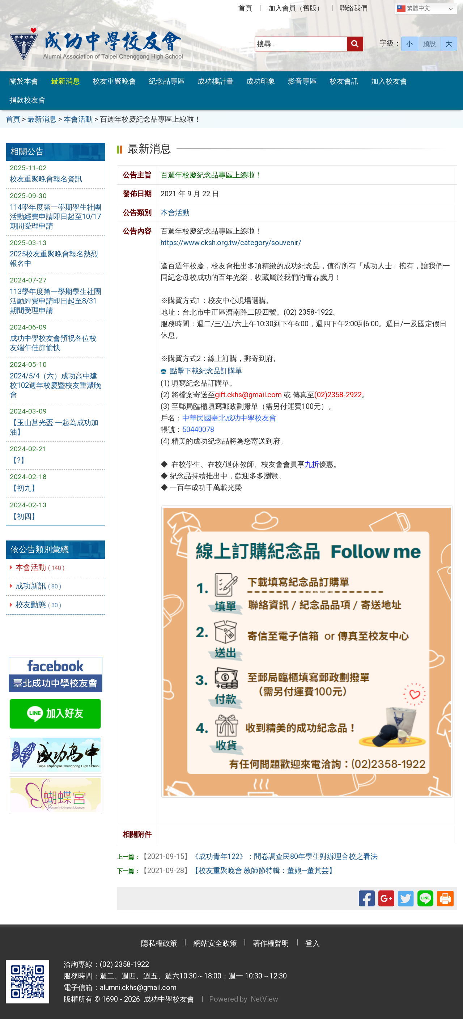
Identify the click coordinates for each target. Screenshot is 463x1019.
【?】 (19, 460)
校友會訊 (344, 81)
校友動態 (39, 605)
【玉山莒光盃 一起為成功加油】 (54, 428)
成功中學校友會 (167, 998)
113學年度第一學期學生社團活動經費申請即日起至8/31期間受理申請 (55, 301)
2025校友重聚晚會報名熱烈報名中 (54, 259)
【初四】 (24, 517)
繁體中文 (413, 8)
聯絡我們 (354, 8)
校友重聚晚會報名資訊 (46, 179)
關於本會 (23, 81)
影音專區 (302, 81)
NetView (265, 998)
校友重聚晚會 (114, 81)
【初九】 (24, 489)
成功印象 (260, 81)
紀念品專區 (167, 81)
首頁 (245, 8)
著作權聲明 (271, 943)
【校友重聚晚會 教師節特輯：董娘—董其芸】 (238, 870)
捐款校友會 (27, 100)
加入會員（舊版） (295, 8)
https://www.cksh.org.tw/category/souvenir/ (231, 242)
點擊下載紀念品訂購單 (206, 370)
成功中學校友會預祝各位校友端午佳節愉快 (53, 344)
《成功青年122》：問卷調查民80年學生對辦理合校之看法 (259, 856)
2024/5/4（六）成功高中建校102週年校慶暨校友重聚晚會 (55, 385)
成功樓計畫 (215, 81)
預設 (429, 43)
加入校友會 (389, 81)
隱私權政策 (159, 943)
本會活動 (40, 567)
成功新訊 (39, 586)
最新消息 (65, 81)
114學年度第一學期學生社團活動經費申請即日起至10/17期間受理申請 (55, 217)
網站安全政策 (215, 943)
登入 (313, 943)
